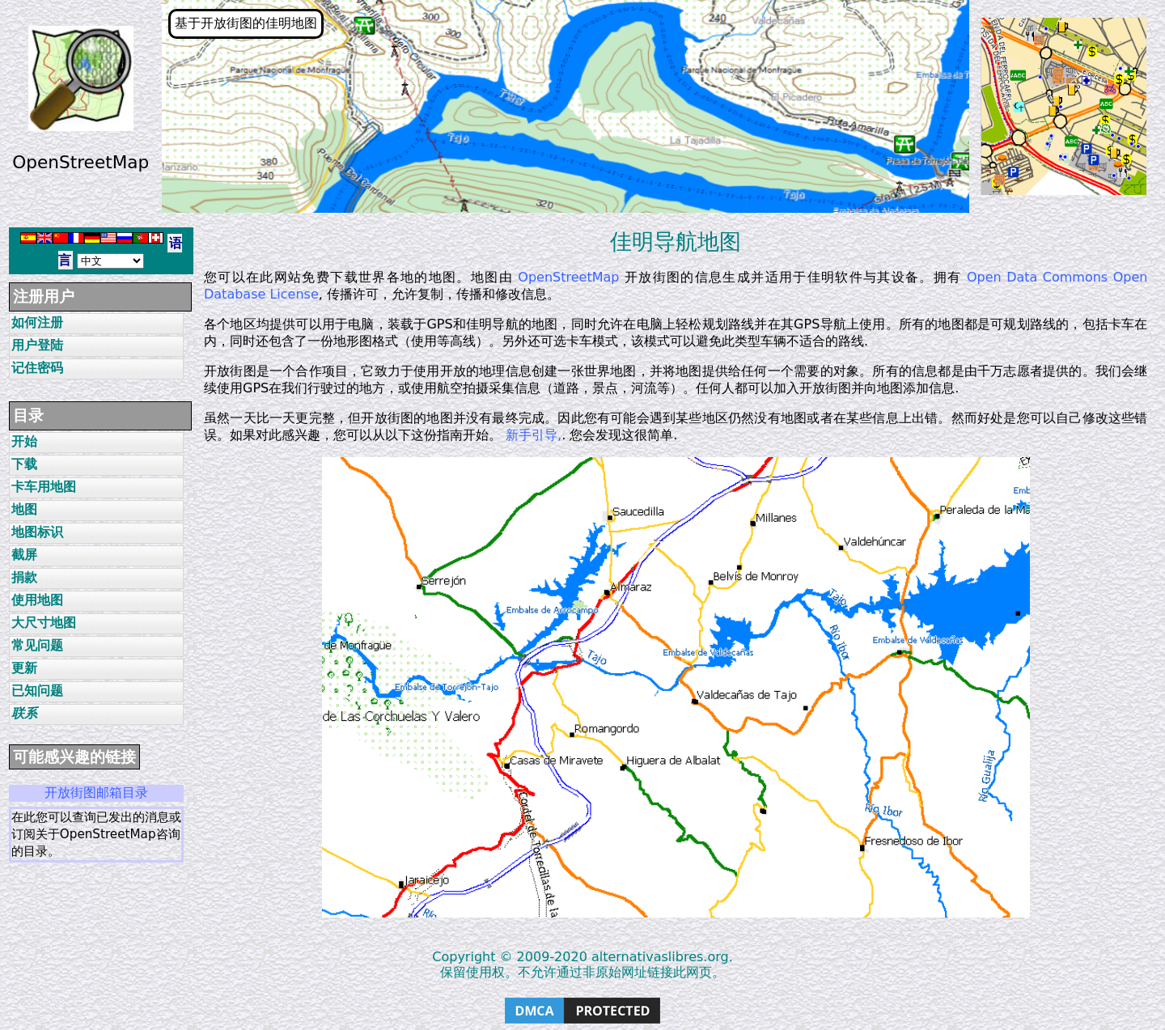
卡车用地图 (43, 486)
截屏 (24, 554)
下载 (24, 464)
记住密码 (37, 367)
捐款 (24, 577)
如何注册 (37, 322)
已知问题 (37, 690)
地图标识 (37, 532)
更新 (24, 668)
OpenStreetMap (568, 277)
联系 (24, 713)
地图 (24, 509)
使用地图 (37, 600)
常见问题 (37, 645)
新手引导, (533, 435)
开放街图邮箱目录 (96, 792)
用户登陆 (37, 345)
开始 (24, 441)
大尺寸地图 (43, 622)
